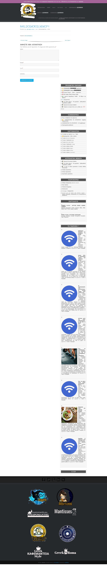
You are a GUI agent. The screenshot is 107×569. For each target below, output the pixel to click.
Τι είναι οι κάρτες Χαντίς (76, 102)
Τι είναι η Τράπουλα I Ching (77, 100)
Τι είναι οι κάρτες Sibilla (76, 106)
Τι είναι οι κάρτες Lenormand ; (77, 108)
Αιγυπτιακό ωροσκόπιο (76, 133)
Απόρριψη (81, 1)
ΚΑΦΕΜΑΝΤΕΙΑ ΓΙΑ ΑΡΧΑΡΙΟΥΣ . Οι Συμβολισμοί (78, 76)
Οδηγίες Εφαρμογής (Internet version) (78, 142)
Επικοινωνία (74, 149)
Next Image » (64, 40)
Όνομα (21, 64)
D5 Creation (56, 567)
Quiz (74, 7)
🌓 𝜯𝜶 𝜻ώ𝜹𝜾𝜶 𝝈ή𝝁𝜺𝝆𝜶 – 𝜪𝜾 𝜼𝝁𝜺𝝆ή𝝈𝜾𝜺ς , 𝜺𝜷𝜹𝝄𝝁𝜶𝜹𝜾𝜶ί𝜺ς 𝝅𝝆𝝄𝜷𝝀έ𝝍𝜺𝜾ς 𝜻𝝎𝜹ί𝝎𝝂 (78, 51)
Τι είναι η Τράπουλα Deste (77, 96)
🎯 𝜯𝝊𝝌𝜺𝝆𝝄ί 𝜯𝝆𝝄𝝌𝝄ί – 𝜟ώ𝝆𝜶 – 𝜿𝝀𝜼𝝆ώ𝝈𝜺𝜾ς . (78, 38)
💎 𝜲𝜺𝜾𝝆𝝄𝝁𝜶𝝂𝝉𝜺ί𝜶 (75, 47)
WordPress (67, 567)
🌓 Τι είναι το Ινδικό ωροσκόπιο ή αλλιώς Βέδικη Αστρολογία (78, 126)
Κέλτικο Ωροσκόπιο (75, 131)
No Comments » (28, 35)
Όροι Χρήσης (74, 145)
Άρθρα (57, 7)
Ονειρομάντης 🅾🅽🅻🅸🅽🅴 (48, 12)
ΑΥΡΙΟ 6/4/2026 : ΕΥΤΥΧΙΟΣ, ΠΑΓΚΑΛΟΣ (78, 177)
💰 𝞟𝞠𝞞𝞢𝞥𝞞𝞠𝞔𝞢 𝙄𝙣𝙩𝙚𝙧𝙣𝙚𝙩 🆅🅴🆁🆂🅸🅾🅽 (78, 35)
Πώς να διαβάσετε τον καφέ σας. (78, 69)
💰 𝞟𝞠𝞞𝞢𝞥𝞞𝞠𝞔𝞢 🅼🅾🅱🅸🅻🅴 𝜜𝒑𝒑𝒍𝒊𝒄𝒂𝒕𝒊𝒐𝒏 (78, 32)
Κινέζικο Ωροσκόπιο (75, 129)
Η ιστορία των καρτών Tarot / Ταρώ (78, 88)
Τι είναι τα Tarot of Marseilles (77, 94)
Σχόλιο (21, 49)
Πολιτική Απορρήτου (75, 147)
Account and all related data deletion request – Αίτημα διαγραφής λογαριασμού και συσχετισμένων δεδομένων (63, 18)
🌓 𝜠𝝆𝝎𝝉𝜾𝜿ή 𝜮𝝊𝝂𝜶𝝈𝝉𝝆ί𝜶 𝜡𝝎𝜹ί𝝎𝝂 (78, 54)
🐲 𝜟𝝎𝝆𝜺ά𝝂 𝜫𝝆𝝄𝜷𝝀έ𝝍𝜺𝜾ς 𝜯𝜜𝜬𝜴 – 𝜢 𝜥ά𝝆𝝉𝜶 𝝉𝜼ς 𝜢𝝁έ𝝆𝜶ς (78, 45)
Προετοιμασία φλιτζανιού (76, 79)
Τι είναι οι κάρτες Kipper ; (76, 104)
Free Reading (68, 7)
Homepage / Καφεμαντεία (76, 151)
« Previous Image (23, 40)
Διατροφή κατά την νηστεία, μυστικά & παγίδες (78, 450)
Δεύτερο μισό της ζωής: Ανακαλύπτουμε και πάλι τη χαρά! (78, 330)
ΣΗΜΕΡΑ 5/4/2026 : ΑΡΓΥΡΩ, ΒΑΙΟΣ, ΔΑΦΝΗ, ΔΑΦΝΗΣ (78, 167)
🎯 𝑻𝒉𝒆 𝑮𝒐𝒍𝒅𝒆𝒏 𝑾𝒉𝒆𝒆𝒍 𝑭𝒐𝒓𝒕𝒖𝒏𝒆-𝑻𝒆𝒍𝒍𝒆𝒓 (78, 42)
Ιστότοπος (22, 75)
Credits (62, 7)
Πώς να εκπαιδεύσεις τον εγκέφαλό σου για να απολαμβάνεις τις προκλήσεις (78, 372)
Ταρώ (42, 7)
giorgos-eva (30, 29)
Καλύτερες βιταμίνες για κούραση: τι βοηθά (78, 212)
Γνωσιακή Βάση (49, 7)
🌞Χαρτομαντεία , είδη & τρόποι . (78, 92)
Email (21, 69)
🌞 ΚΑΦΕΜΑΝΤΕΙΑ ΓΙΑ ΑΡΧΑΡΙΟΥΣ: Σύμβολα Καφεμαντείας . (78, 72)
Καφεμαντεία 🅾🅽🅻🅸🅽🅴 (76, 12)
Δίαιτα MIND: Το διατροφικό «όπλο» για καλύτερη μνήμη (78, 244)
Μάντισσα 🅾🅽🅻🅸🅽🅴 (62, 12)
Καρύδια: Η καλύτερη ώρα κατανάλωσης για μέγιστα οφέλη (78, 494)
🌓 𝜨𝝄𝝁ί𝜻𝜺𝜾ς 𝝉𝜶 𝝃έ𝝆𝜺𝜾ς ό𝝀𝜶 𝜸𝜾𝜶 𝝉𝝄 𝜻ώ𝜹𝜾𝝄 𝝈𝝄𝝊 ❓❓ (78, 56)
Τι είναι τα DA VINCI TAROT (76, 98)
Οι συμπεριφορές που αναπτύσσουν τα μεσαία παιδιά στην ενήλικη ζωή (78, 285)
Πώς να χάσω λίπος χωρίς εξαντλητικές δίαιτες (78, 417)
